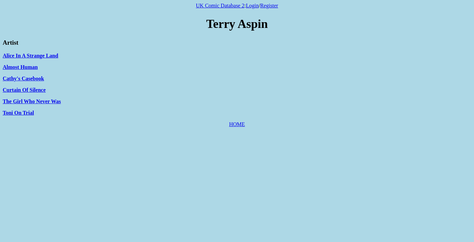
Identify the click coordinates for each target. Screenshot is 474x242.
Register (269, 5)
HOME (237, 124)
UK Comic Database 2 (220, 5)
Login (252, 5)
